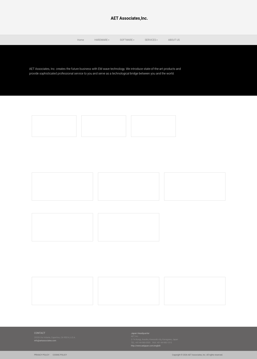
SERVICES (151, 39)
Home (80, 39)
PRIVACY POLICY (41, 355)
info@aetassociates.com (45, 340)
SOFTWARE (127, 39)
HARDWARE (101, 39)
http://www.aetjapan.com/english (146, 346)
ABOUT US (174, 39)
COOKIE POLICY (60, 355)
